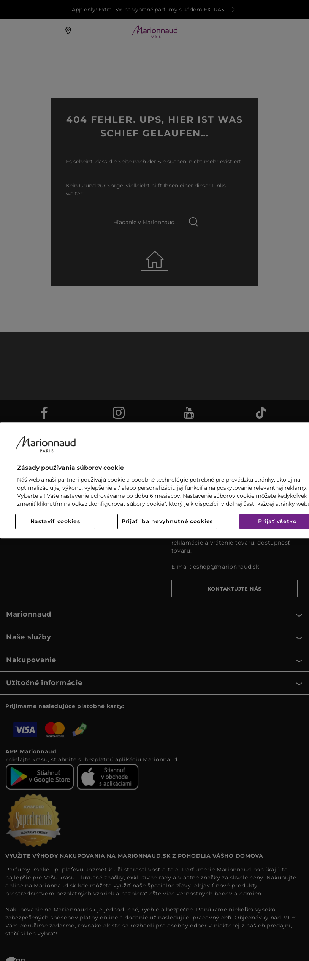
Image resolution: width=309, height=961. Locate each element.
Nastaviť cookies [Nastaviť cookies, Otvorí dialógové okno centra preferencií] (55, 521)
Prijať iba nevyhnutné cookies (167, 521)
